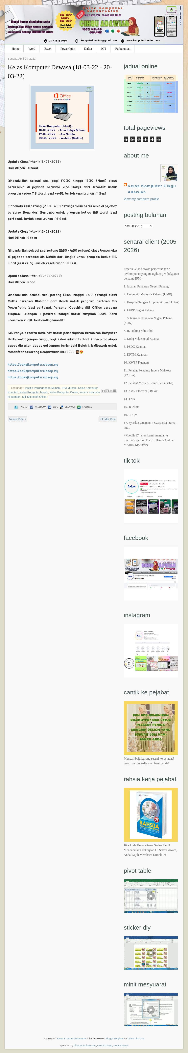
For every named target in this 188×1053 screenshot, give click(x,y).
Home (15, 48)
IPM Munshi (69, 388)
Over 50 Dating (104, 1045)
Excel (47, 48)
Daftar (88, 48)
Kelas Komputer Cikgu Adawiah (152, 189)
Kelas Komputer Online (64, 392)
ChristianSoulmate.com (85, 1045)
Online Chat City (136, 1038)
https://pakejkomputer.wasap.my (33, 365)
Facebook (37, 407)
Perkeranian (122, 48)
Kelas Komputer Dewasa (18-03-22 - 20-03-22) (60, 72)
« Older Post (108, 419)
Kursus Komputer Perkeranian (71, 1038)
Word (31, 48)
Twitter (21, 407)
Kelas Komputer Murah (34, 392)
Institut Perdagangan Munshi (42, 388)
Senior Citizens (120, 1045)
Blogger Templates (115, 1038)
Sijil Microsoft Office (34, 396)
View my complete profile (141, 199)
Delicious (67, 407)
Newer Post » (17, 419)
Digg (52, 407)
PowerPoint (67, 48)
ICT (103, 48)
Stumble (84, 407)
